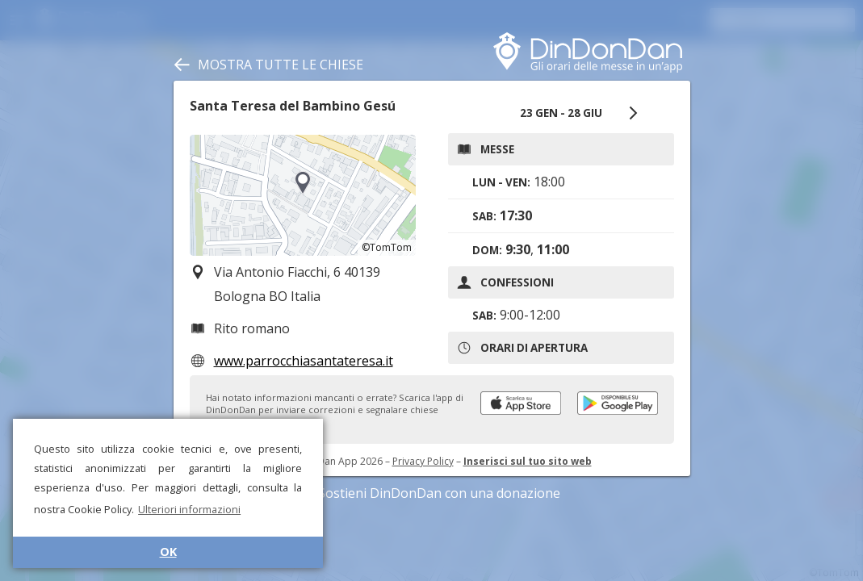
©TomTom (387, 247)
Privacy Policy (423, 461)
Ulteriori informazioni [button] (189, 509)
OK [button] (168, 551)
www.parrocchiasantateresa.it (303, 361)
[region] (303, 195)
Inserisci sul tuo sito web (527, 461)
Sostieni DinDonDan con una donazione (432, 493)
